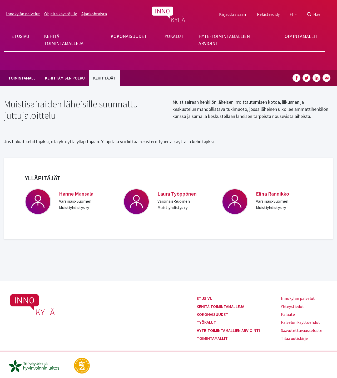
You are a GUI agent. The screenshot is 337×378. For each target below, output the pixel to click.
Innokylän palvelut (23, 13)
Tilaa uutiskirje (294, 338)
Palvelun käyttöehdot (300, 322)
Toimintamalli (22, 78)
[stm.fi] (82, 365)
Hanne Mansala (76, 193)
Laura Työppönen (177, 193)
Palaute (288, 314)
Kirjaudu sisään (232, 14)
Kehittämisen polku (65, 78)
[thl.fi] (37, 365)
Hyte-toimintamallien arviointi (224, 39)
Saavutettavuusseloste (301, 330)
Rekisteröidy (268, 14)
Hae (316, 14)
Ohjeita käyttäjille (60, 13)
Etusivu (20, 36)
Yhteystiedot (292, 306)
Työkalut (173, 36)
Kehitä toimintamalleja (63, 39)
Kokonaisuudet (129, 36)
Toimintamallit (300, 36)
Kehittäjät (104, 78)
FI (292, 14)
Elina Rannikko (272, 193)
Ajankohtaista (94, 13)
